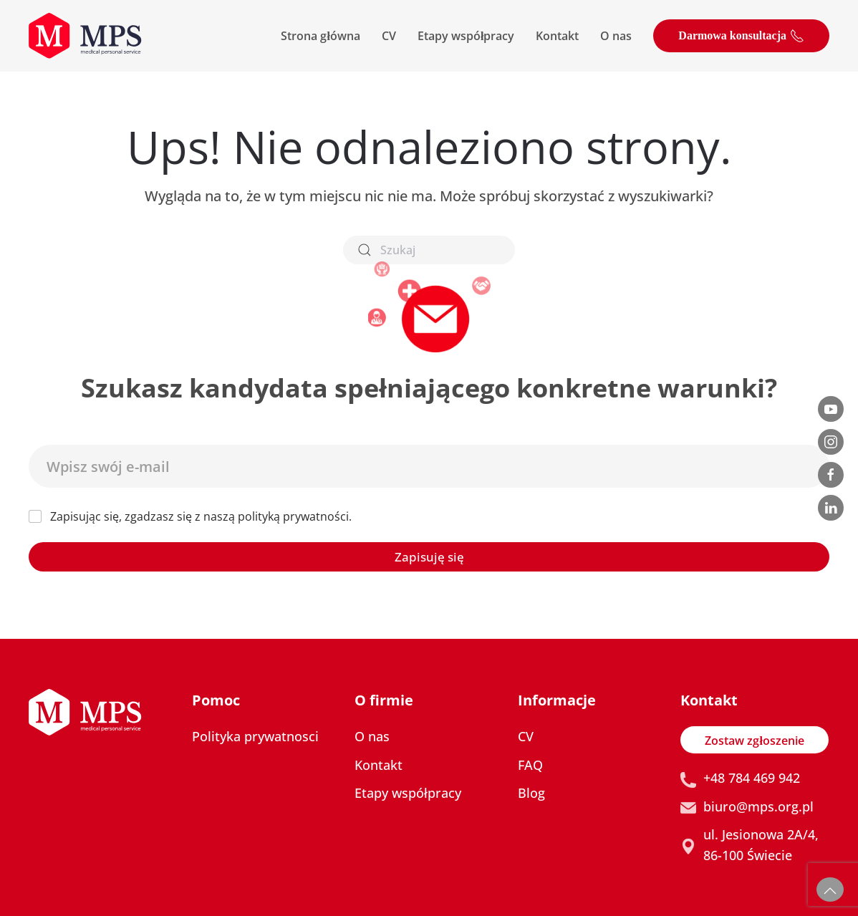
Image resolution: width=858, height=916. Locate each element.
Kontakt (557, 36)
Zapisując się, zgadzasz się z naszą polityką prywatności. (201, 516)
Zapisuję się (429, 557)
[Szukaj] (429, 250)
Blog (531, 792)
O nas (616, 36)
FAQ (530, 764)
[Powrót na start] (85, 35)
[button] (830, 889)
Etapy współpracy (466, 36)
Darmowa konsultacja (741, 36)
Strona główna (320, 36)
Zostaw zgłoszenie (754, 740)
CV (389, 36)
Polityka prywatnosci (255, 736)
